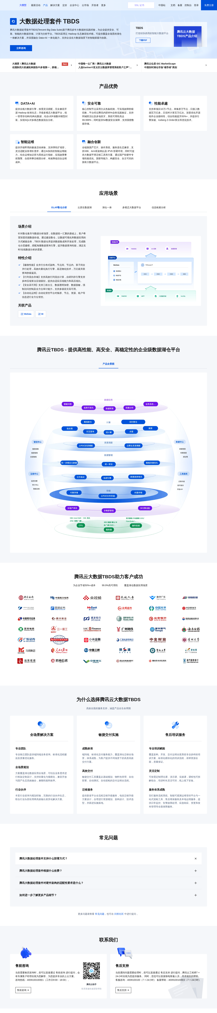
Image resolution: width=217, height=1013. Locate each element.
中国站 (161, 5)
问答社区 (119, 918)
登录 (196, 5)
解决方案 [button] (55, 5)
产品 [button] (45, 5)
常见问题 (99, 918)
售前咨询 (21, 994)
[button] (23, 5)
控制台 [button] (188, 5)
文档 (173, 5)
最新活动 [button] (35, 5)
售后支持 (122, 994)
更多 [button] (103, 5)
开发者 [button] (94, 5)
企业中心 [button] (74, 5)
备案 (180, 5)
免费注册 (209, 5)
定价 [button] (64, 5)
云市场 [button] (85, 5)
